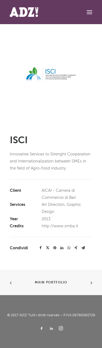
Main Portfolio (51, 282)
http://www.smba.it (60, 226)
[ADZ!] (24, 12)
